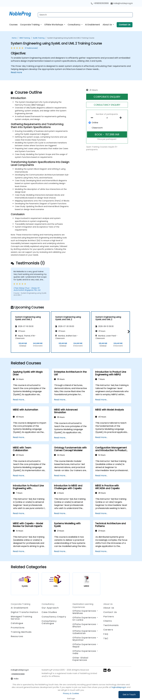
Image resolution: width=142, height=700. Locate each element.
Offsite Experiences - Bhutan (85, 625)
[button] (128, 331)
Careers (108, 629)
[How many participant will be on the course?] (107, 118)
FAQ (105, 634)
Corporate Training (30, 24)
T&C (105, 638)
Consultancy (74, 24)
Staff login (71, 698)
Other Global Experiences (80, 659)
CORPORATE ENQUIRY (107, 97)
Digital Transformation (24, 612)
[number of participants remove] (92, 118)
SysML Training (39, 38)
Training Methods (21, 632)
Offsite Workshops (54, 24)
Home (14, 38)
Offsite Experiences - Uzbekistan (85, 632)
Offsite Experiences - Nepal (85, 645)
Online (95, 122)
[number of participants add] (121, 118)
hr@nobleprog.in (119, 687)
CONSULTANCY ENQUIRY (107, 104)
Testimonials (111, 625)
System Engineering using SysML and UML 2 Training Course (70, 38)
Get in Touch (129, 694)
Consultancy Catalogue (49, 622)
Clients (107, 620)
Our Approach (50, 607)
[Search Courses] (85, 14)
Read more (16, 72)
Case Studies (49, 612)
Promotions (18, 627)
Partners (108, 616)
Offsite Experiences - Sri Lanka (85, 618)
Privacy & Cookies (71, 693)
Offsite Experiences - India (85, 652)
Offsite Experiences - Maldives (85, 612)
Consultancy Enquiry (54, 617)
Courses (13, 24)
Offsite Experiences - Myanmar (85, 638)
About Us (107, 24)
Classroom (97, 127)
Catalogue (17, 623)
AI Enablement (92, 24)
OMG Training (24, 38)
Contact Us (124, 24)
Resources (17, 636)
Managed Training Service (21, 617)
